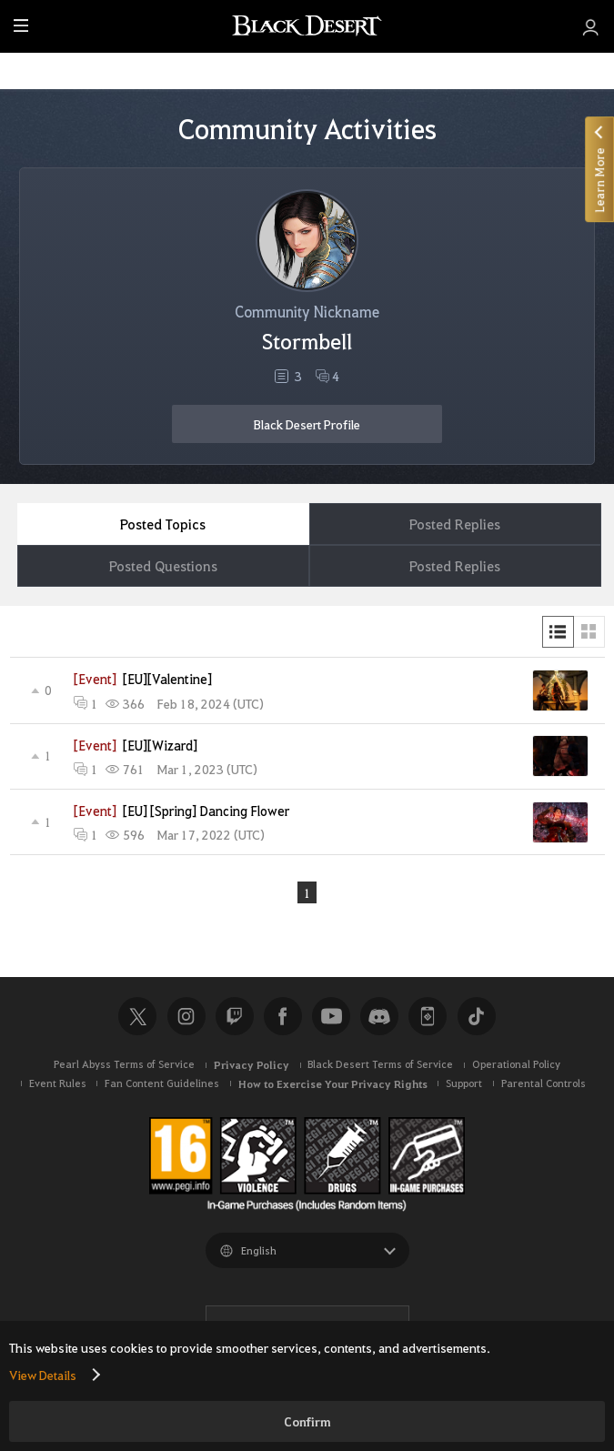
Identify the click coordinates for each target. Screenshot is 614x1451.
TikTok (477, 1016)
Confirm (307, 1421)
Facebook (283, 1016)
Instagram (186, 1016)
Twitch (235, 1016)
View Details (42, 1374)
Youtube (331, 1016)
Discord (379, 1016)
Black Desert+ (427, 1016)
